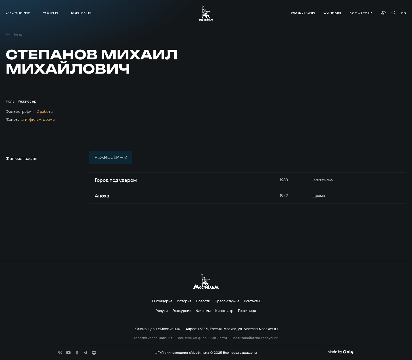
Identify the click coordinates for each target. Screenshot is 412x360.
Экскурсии (303, 13)
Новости (203, 301)
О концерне (18, 13)
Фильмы (332, 13)
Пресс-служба (227, 301)
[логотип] (206, 13)
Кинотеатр (361, 13)
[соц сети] (60, 352)
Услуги (50, 13)
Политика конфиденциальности (202, 338)
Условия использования (153, 338)
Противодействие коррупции (254, 338)
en (403, 13)
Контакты (81, 13)
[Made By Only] (340, 352)
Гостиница (247, 310)
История (184, 301)
